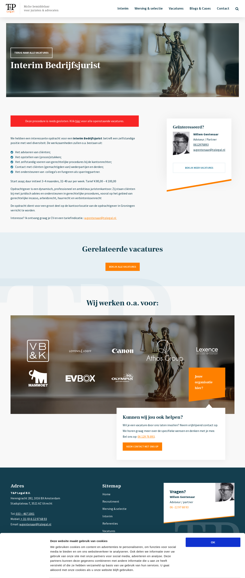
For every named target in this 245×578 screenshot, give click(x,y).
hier (77, 121)
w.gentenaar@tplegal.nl (100, 218)
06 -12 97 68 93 (179, 507)
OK (213, 527)
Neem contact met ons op (142, 446)
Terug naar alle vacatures (31, 52)
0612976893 (201, 144)
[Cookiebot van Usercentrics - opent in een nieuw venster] (25, 570)
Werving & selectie (148, 8)
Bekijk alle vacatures (122, 266)
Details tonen (207, 570)
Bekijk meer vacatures (199, 167)
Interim (122, 8)
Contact (222, 8)
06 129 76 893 (146, 436)
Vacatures (175, 8)
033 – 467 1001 (24, 514)
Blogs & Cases (199, 8)
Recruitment (110, 501)
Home (106, 494)
